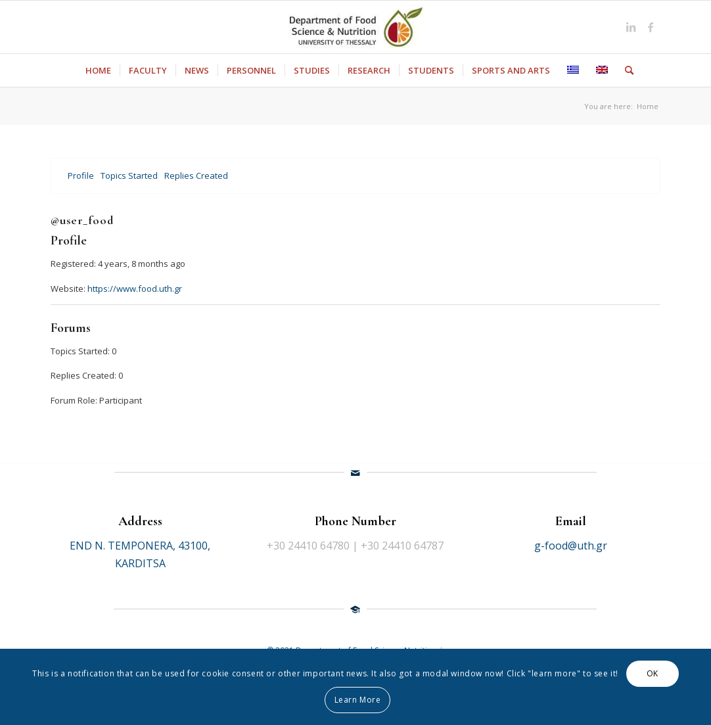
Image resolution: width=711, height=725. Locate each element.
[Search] (624, 70)
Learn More (357, 699)
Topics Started (129, 175)
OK (652, 673)
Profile (81, 175)
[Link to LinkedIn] (631, 27)
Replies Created (196, 175)
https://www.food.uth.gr (134, 288)
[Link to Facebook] (650, 27)
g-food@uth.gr (570, 545)
